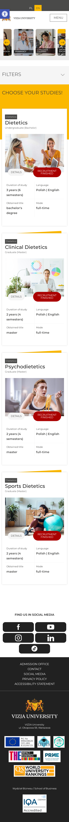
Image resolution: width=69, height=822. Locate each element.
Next (62, 42)
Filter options (62, 74)
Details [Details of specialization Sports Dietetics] (16, 535)
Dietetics (11, 116)
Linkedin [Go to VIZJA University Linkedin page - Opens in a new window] (50, 638)
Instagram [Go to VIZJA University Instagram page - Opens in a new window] (18, 638)
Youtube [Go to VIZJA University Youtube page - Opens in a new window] (50, 627)
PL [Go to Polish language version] (31, 8)
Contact (34, 669)
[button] (5, 14)
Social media (34, 674)
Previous (6, 42)
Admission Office (34, 664)
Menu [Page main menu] (58, 17)
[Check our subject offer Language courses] (45, 42)
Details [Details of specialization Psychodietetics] (16, 416)
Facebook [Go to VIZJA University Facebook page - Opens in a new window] (18, 627)
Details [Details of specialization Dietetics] (16, 172)
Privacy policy (34, 679)
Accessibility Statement (35, 684)
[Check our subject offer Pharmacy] (24, 42)
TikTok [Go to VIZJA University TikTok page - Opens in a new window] (34, 649)
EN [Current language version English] (38, 8)
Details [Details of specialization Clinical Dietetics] (16, 296)
